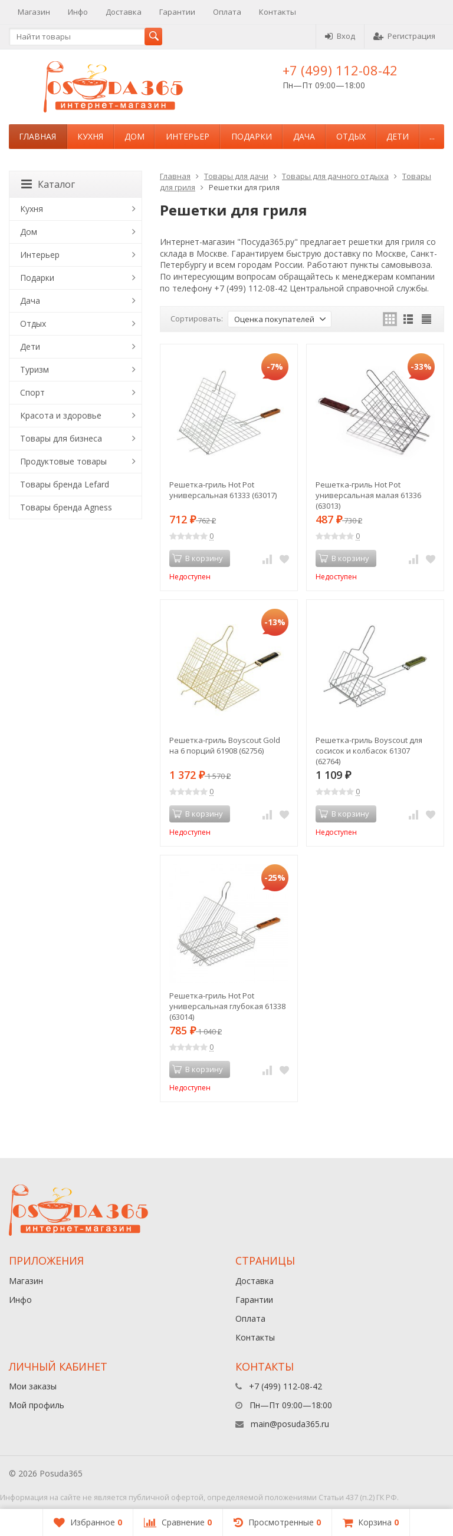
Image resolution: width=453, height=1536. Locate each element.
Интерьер (187, 136)
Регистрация (404, 36)
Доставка (124, 11)
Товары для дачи (236, 176)
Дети (397, 136)
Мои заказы (33, 1386)
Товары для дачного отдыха (335, 176)
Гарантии (177, 11)
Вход (340, 36)
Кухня (90, 136)
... (432, 136)
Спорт (32, 392)
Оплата (227, 11)
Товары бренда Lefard (64, 484)
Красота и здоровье (60, 415)
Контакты (277, 11)
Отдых (351, 136)
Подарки (251, 136)
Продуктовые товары (63, 461)
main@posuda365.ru (290, 1423)
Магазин (34, 11)
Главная (37, 136)
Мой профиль (36, 1405)
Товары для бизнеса (61, 438)
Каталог (48, 184)
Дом (134, 136)
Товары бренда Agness (66, 507)
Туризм (34, 369)
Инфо (78, 11)
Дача (304, 136)
